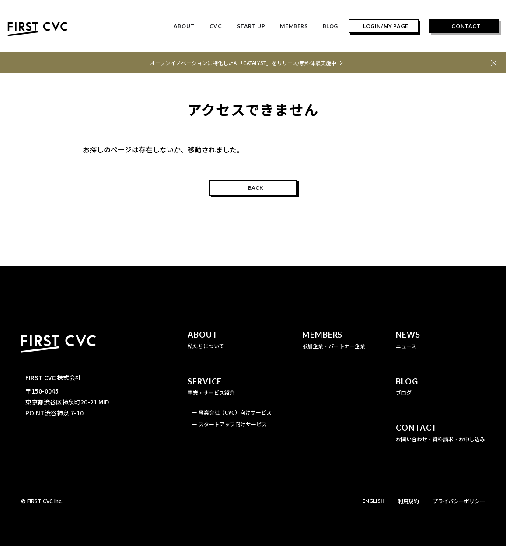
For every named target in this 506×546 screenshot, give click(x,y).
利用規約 (408, 501)
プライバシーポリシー (459, 501)
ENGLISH (373, 501)
